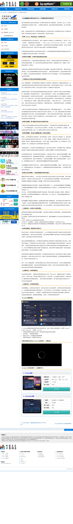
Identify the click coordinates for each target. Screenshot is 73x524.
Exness (5, 25)
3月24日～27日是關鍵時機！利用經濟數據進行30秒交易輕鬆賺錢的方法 (9, 118)
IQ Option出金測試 (60, 456)
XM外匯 (6, 29)
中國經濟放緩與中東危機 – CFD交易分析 (9, 94)
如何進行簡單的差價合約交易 (7, 112)
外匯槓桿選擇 (41, 454)
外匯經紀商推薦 (30, 8)
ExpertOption (7, 49)
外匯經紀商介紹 (23, 456)
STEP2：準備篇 (5, 454)
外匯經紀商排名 (54, 8)
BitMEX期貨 (22, 462)
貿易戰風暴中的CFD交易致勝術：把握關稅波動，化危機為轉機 (9, 106)
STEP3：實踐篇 (5, 456)
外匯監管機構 (43, 8)
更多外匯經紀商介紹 (8, 35)
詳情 (16, 200)
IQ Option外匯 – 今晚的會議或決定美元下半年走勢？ (33, 423)
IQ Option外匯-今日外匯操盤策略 (63, 423)
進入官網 (56, 389)
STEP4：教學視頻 (5, 457)
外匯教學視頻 (67, 8)
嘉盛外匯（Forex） (23, 461)
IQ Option (6, 46)
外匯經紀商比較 (18, 8)
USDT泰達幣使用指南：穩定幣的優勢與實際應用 (9, 100)
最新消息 (4, 12)
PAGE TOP (68, 429)
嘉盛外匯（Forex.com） (9, 32)
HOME (1, 12)
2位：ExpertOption (60, 454)
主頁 (6, 8)
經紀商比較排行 (41, 456)
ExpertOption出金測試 (60, 457)
